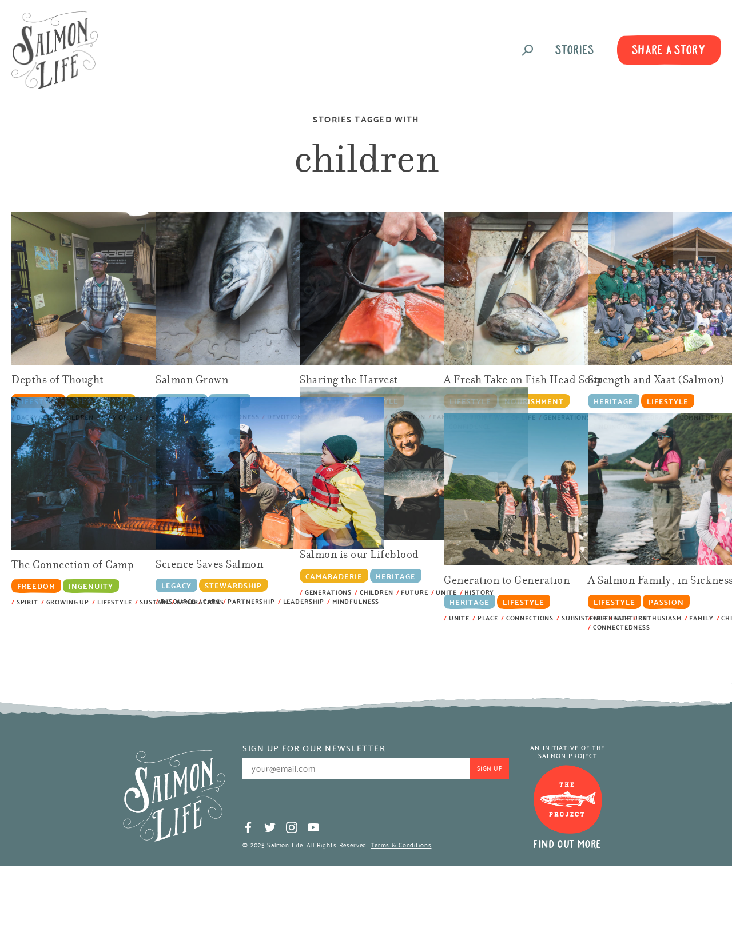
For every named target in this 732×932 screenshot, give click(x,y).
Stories (575, 50)
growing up (68, 602)
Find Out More (568, 844)
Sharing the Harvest (349, 381)
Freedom (36, 585)
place (488, 618)
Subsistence (584, 618)
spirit (27, 602)
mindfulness (355, 601)
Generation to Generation (507, 581)
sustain (154, 602)
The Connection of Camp (72, 566)
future (414, 592)
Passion (666, 601)
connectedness (621, 627)
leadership (304, 601)
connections (530, 618)
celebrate (612, 618)
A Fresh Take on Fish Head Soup (523, 381)
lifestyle (114, 602)
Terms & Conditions (401, 844)
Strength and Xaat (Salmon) (656, 381)
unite (459, 618)
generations (200, 602)
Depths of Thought (57, 381)
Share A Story (669, 50)
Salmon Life (54, 50)
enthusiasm (660, 618)
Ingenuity (91, 585)
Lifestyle (668, 400)
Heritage (614, 400)
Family (701, 618)
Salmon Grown (192, 381)
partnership (251, 601)
